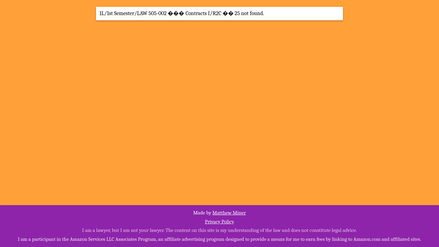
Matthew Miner (229, 213)
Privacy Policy (219, 222)
